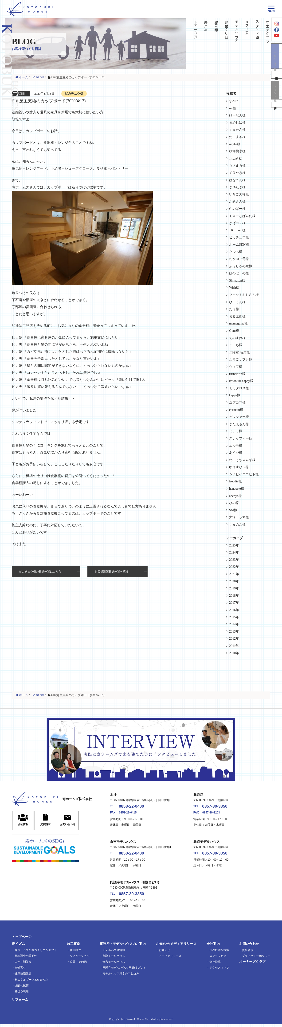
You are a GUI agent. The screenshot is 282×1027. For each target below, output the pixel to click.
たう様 (234, 309)
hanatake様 (236, 488)
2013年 (234, 631)
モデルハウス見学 (276, 62)
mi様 (232, 108)
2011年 (234, 646)
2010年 (234, 653)
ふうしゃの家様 (240, 266)
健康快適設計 (23, 976)
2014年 (234, 624)
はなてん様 (237, 180)
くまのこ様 (237, 524)
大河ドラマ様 (239, 517)
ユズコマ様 (237, 402)
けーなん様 (237, 115)
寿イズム (206, 24)
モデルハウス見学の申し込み (120, 976)
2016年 (234, 610)
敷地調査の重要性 (26, 959)
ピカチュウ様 (239, 237)
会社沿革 (215, 964)
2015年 (234, 617)
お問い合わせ (249, 947)
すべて (234, 101)
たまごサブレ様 (240, 359)
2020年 (234, 581)
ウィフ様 (235, 366)
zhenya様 (235, 496)
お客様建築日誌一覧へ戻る (112, 571)
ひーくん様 (237, 302)
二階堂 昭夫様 (239, 352)
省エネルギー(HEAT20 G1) (31, 982)
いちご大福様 (239, 194)
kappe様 (234, 395)
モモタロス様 (239, 388)
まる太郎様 (237, 316)
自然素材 (20, 970)
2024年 (234, 552)
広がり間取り (23, 964)
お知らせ (164, 953)
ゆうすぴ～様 (239, 467)
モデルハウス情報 (113, 953)
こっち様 (235, 345)
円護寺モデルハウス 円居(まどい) (123, 970)
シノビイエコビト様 (244, 474)
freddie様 (235, 481)
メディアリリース (170, 959)
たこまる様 (237, 137)
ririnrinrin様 (237, 374)
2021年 (234, 574)
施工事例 (73, 947)
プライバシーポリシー (256, 959)
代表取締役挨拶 (219, 953)
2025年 (234, 545)
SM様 (233, 510)
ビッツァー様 (239, 417)
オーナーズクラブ (267, 29)
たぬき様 (235, 158)
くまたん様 (237, 129)
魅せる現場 (22, 994)
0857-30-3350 (218, 807)
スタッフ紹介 (257, 25)
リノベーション (80, 959)
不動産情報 (276, 81)
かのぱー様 (237, 208)
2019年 (234, 588)
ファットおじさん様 (244, 295)
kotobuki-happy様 (241, 381)
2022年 (234, 567)
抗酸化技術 (22, 988)
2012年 (234, 638)
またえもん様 (239, 424)
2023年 (234, 559)
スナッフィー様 (240, 438)
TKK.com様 (237, 230)
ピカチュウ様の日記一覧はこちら (40, 571)
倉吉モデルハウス (113, 964)
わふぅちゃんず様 (242, 460)
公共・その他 (78, 964)
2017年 (234, 602)
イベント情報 (276, 97)
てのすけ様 (237, 338)
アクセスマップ (219, 970)
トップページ (195, 27)
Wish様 (234, 287)
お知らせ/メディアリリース (176, 947)
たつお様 (235, 251)
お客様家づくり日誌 (226, 25)
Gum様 (234, 330)
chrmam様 (236, 410)
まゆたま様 (237, 187)
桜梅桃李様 (237, 151)
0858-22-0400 (134, 807)
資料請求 (276, 114)
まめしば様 (237, 122)
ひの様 (234, 503)
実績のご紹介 (216, 22)
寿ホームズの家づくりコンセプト (36, 953)
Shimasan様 (237, 280)
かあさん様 (237, 201)
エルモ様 (235, 445)
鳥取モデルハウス (113, 959)
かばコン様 (237, 223)
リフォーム (247, 25)
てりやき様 (237, 173)
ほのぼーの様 (239, 273)
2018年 (234, 595)
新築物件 (75, 953)
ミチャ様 (235, 431)
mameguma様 (238, 323)
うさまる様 (237, 165)
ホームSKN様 (239, 244)
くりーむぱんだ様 (242, 216)
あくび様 (235, 452)
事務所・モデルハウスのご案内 (123, 947)
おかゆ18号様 (239, 259)
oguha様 (234, 144)
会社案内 (213, 947)
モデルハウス (237, 29)
